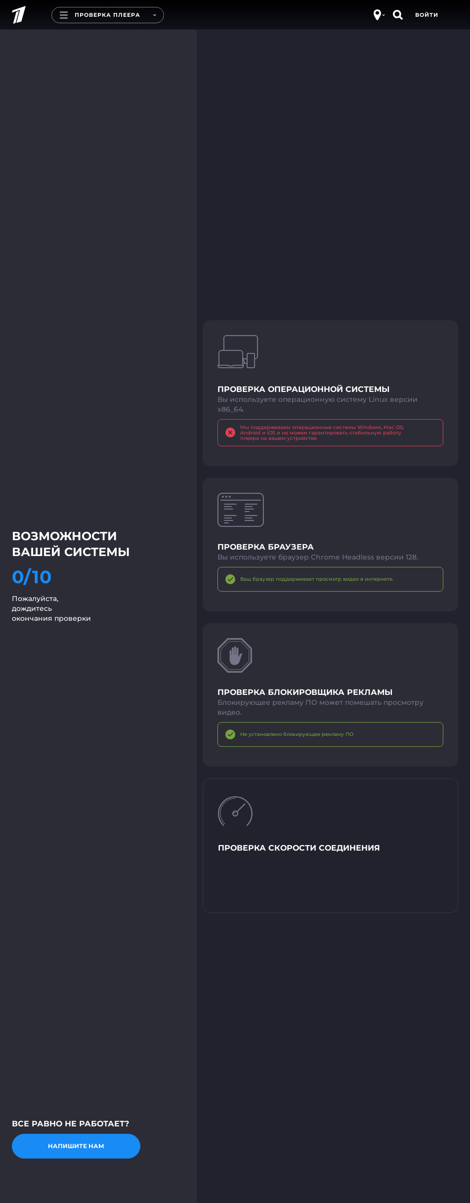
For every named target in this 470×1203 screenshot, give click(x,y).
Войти (426, 14)
